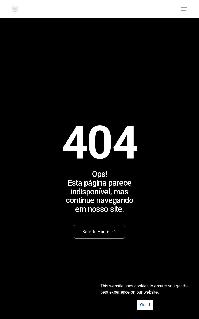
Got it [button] (145, 305)
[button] (184, 8)
